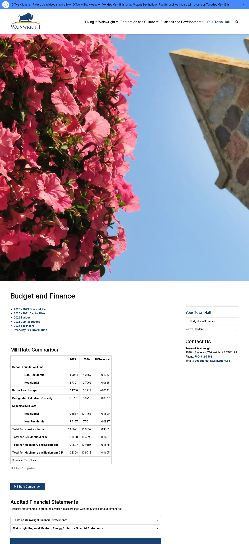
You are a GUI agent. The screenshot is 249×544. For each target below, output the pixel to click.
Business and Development (180, 22)
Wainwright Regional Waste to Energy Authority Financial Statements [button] (58, 528)
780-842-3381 (203, 356)
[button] (209, 329)
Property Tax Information (30, 330)
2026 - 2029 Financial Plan (30, 309)
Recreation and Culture (137, 22)
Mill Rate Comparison (28, 486)
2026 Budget (22, 317)
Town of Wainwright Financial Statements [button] (40, 520)
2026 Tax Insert (24, 326)
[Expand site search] (237, 22)
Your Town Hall (218, 22)
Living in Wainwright (100, 22)
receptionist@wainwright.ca (211, 360)
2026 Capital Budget (27, 321)
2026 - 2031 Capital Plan (29, 313)
